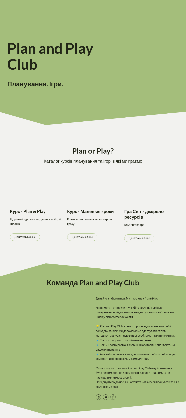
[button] (25, 237)
